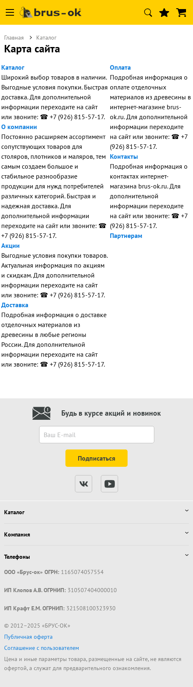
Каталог (12, 67)
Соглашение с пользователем (41, 648)
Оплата (120, 67)
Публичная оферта (28, 636)
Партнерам (126, 235)
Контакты (124, 156)
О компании (19, 126)
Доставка (14, 305)
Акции (10, 245)
